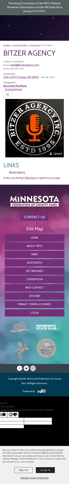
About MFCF (34, 246)
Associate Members (20, 45)
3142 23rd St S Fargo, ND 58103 (21, 77)
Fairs (34, 254)
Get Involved (34, 271)
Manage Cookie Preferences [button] (35, 477)
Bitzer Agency (17, 172)
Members (7, 45)
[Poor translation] (13, 415)
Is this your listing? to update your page (31, 178)
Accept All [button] (45, 470)
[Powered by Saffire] (41, 391)
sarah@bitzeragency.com (24, 65)
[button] (34, 128)
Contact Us (34, 217)
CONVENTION (34, 279)
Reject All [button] (23, 470)
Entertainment (35, 45)
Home (34, 237)
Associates (34, 262)
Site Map (34, 296)
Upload (58, 153)
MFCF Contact (34, 287)
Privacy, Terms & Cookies (34, 304)
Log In (34, 312)
